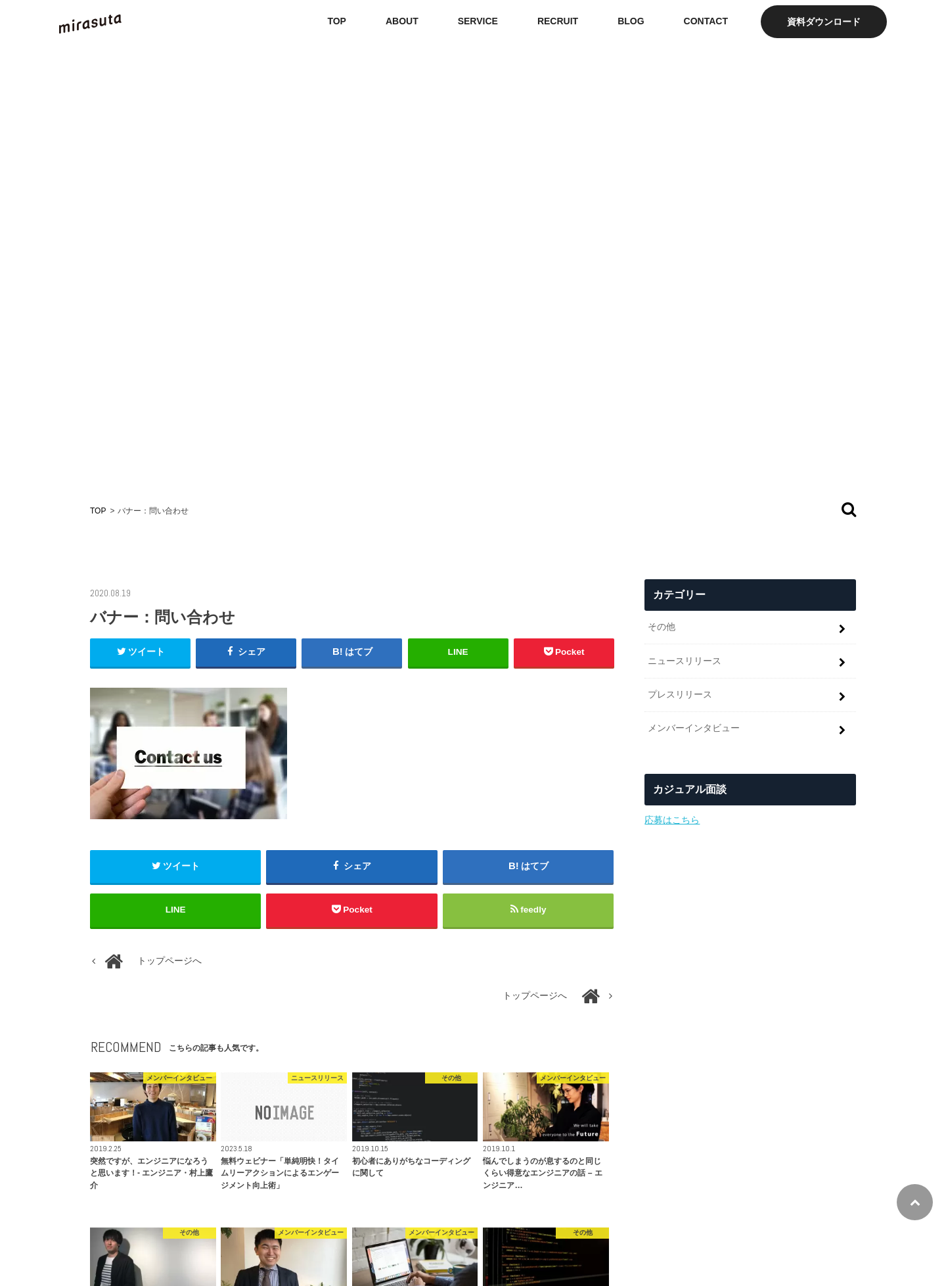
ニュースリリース (684, 660)
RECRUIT (557, 21)
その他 (661, 626)
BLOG (631, 21)
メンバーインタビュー (694, 728)
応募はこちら (672, 820)
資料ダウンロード (824, 21)
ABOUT (402, 21)
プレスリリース (680, 694)
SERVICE (478, 21)
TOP (336, 21)
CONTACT (706, 21)
